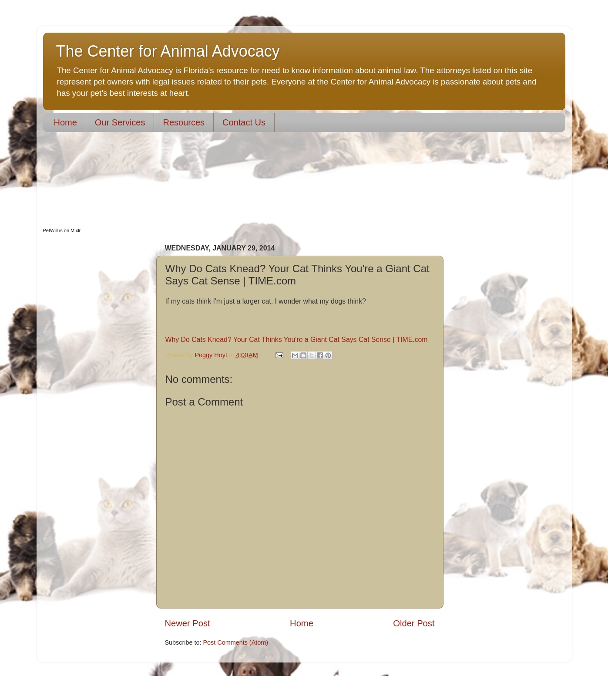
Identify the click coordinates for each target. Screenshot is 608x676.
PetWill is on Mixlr (62, 230)
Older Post (413, 623)
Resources (184, 122)
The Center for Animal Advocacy (168, 51)
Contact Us (243, 122)
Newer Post (187, 623)
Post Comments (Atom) (236, 642)
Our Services (120, 122)
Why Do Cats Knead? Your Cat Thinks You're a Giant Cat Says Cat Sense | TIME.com (296, 339)
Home (65, 122)
